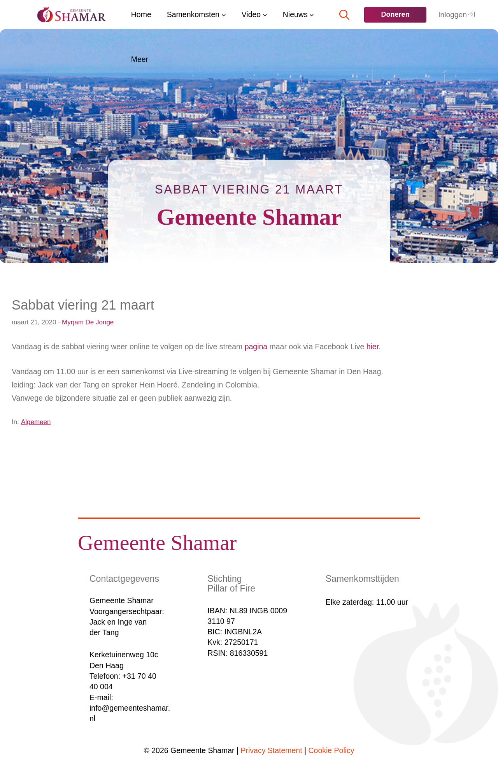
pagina (256, 346)
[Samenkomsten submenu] (223, 14)
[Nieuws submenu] (311, 14)
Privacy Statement (271, 750)
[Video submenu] (265, 14)
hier (372, 346)
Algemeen (36, 422)
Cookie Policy (331, 750)
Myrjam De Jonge (88, 322)
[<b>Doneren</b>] (395, 15)
